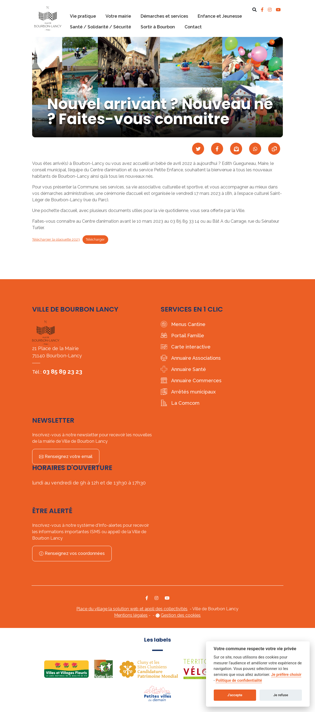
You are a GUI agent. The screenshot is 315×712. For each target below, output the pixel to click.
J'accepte (234, 695)
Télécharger (95, 239)
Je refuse (280, 695)
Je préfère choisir (286, 674)
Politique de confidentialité (239, 680)
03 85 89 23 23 (62, 371)
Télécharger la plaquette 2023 (56, 239)
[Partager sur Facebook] (217, 149)
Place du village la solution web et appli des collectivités (132, 608)
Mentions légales (131, 615)
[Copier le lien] (274, 149)
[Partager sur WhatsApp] (255, 149)
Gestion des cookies (181, 615)
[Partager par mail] (236, 149)
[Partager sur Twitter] (198, 149)
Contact (193, 26)
